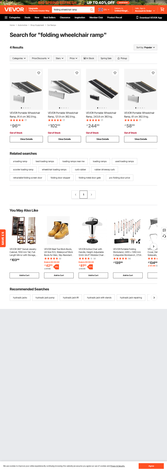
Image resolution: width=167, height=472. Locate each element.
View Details (26, 139)
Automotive (22, 25)
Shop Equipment (37, 25)
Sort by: (140, 47)
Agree (151, 466)
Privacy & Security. (117, 466)
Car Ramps (51, 25)
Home (12, 25)
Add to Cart (24, 275)
